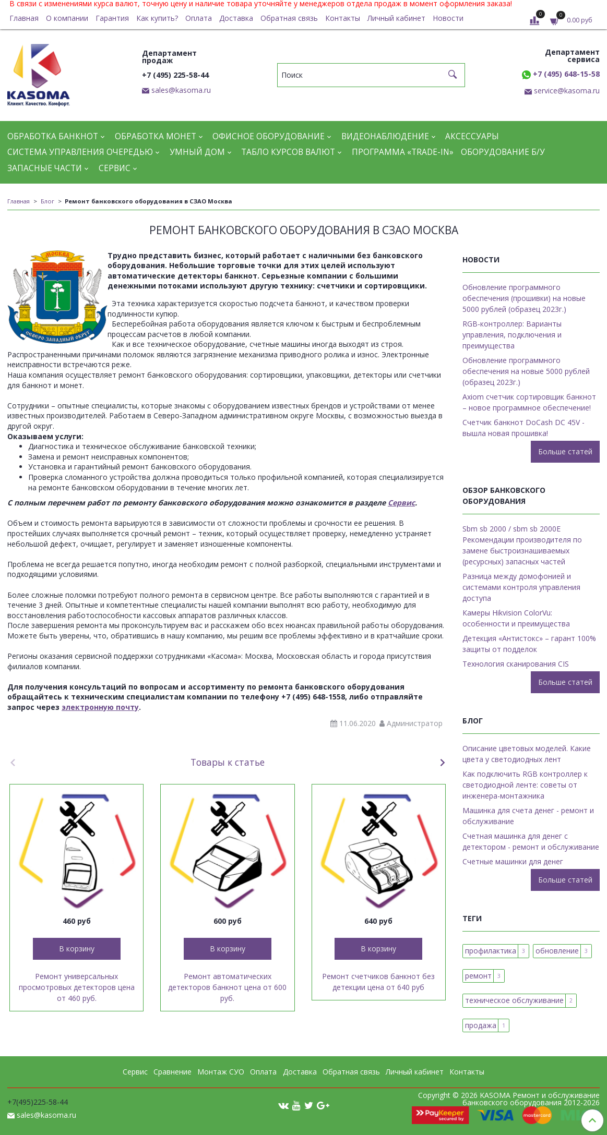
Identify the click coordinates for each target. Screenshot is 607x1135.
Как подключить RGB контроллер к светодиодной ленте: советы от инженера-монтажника (525, 785)
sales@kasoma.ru (181, 90)
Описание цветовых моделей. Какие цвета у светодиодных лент (526, 753)
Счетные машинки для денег (512, 861)
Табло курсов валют (288, 152)
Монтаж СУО (220, 1072)
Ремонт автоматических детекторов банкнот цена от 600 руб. (227, 987)
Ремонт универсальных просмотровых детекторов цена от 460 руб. (77, 987)
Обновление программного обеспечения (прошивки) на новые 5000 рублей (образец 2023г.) (524, 298)
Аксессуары (472, 136)
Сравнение (172, 1072)
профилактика (490, 951)
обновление (557, 951)
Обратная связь (289, 18)
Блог (47, 201)
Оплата (198, 18)
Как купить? (157, 18)
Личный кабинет (396, 18)
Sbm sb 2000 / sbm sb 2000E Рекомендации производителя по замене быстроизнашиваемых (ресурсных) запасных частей (522, 545)
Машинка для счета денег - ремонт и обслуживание (528, 815)
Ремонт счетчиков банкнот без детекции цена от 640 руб (378, 981)
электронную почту (100, 707)
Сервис (114, 168)
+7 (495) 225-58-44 (175, 75)
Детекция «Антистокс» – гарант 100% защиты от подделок (529, 643)
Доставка (236, 18)
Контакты (342, 18)
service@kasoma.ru (567, 90)
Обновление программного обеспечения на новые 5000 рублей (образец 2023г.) (526, 371)
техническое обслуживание (514, 1000)
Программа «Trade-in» (403, 152)
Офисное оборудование (268, 136)
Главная (24, 18)
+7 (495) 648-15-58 (561, 74)
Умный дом (197, 152)
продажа (480, 1025)
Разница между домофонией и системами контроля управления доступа (521, 587)
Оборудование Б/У (503, 152)
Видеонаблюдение (385, 136)
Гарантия (112, 18)
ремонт (478, 976)
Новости (448, 18)
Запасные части (44, 168)
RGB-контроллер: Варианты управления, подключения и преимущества (512, 335)
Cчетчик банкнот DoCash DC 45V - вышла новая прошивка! (523, 427)
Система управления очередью (80, 152)
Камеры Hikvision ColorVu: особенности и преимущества (516, 618)
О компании (67, 18)
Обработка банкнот (52, 136)
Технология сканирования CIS (515, 664)
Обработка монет (155, 136)
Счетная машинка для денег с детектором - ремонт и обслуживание (530, 841)
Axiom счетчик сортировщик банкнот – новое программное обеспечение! (529, 402)
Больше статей (565, 451)
